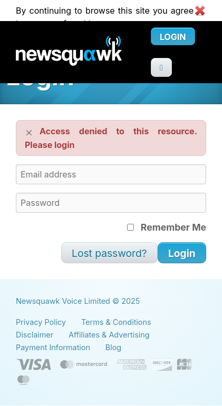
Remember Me (166, 227)
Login (173, 37)
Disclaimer (34, 334)
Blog (113, 347)
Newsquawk (83, 52)
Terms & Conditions (116, 322)
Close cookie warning (200, 10)
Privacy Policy (41, 322)
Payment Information (53, 347)
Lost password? (109, 253)
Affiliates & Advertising (109, 334)
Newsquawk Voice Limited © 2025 (78, 300)
